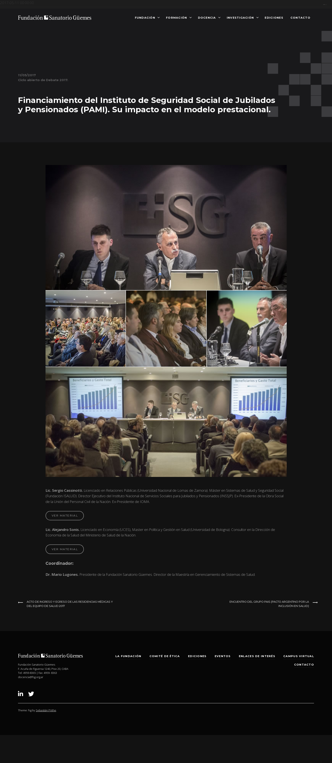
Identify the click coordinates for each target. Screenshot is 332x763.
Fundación (145, 17)
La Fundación (128, 656)
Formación (176, 17)
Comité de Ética (164, 656)
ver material (65, 515)
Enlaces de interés (257, 656)
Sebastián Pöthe (46, 710)
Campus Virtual (298, 656)
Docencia (207, 17)
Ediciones (274, 17)
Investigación (240, 17)
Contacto (300, 17)
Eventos (223, 656)
